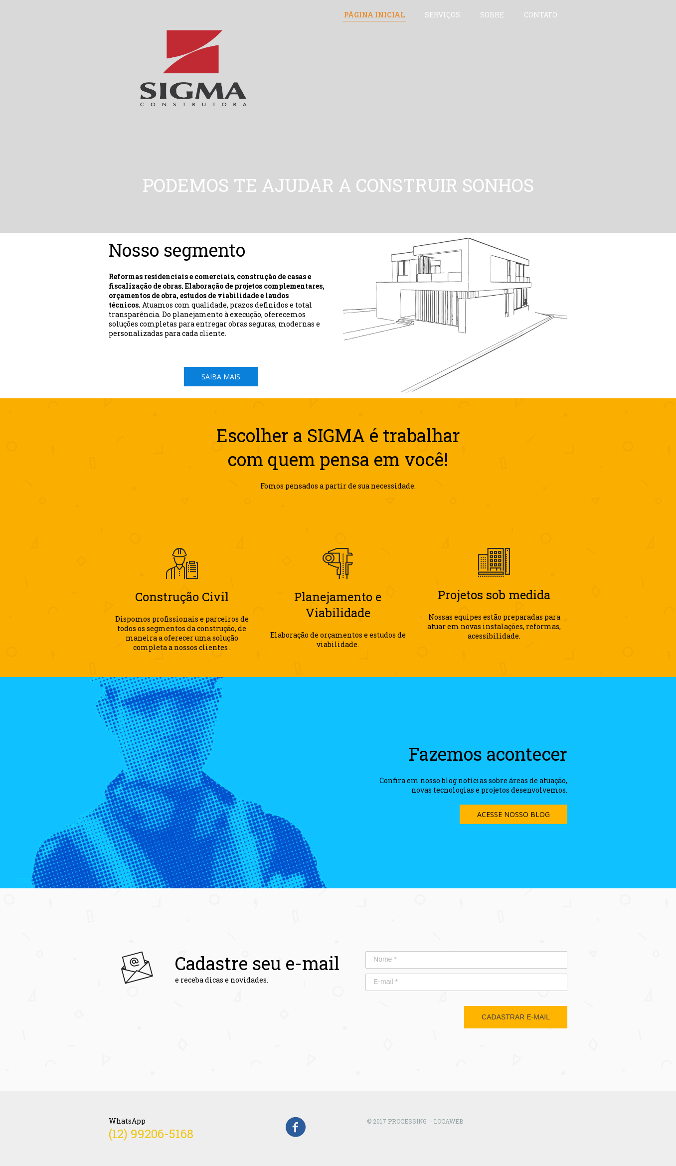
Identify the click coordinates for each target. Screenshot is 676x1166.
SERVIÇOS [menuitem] (442, 14)
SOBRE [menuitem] (492, 14)
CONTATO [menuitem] (540, 14)
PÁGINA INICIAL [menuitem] (374, 14)
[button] (221, 376)
